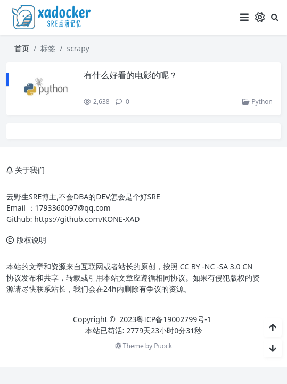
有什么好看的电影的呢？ (130, 75)
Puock (163, 345)
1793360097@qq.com (73, 208)
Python (257, 101)
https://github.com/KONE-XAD (87, 219)
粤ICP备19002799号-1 (173, 319)
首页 (21, 48)
